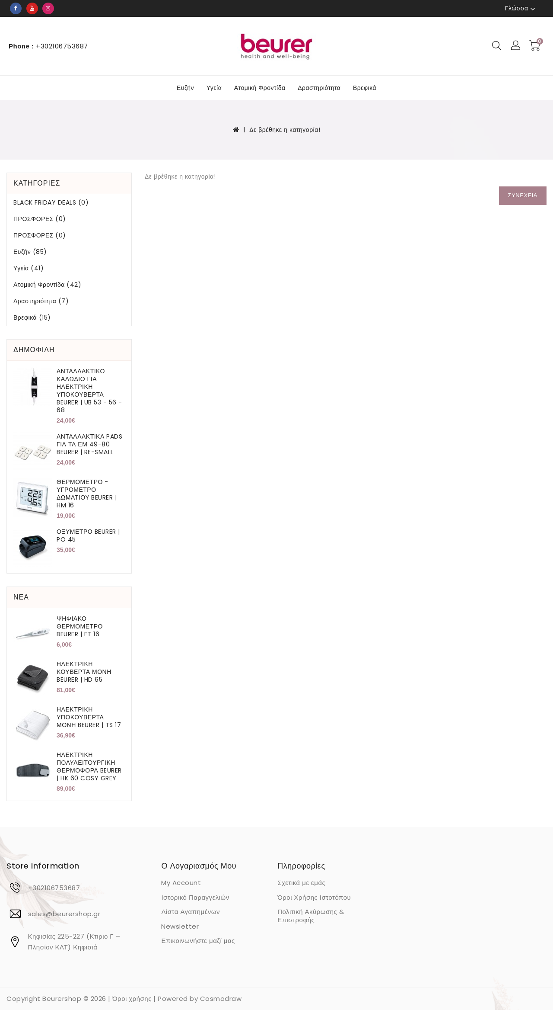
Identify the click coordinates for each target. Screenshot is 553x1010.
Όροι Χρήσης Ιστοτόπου (314, 897)
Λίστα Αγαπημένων (190, 911)
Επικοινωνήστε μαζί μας (198, 940)
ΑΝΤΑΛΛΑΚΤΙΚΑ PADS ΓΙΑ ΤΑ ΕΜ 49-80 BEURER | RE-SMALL (89, 444)
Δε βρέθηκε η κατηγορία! (284, 129)
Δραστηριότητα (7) (41, 301)
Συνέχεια (522, 195)
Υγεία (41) (28, 268)
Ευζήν (185, 87)
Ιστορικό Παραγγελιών (195, 897)
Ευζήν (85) (30, 251)
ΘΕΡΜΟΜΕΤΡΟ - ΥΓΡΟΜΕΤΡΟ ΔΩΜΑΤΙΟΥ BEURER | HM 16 (87, 494)
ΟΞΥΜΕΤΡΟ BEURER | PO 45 (88, 535)
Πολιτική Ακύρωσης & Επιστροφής (310, 915)
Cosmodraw (221, 998)
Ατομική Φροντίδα (260, 87)
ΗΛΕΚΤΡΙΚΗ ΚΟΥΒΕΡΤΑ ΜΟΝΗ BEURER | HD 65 (84, 672)
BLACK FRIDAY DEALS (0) (51, 202)
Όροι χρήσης (132, 998)
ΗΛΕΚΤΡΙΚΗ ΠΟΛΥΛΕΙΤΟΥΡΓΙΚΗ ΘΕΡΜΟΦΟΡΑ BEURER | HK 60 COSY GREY (89, 766)
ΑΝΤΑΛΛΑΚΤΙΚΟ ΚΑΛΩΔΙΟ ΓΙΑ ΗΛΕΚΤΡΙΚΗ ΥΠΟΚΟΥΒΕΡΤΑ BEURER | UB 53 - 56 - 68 (89, 390)
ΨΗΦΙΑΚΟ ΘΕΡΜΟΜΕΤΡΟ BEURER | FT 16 (80, 626)
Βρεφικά (364, 87)
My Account (181, 882)
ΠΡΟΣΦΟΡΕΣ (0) (39, 219)
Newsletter (180, 926)
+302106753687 (54, 887)
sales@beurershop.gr (64, 913)
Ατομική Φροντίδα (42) (47, 284)
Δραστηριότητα (319, 87)
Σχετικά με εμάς (301, 882)
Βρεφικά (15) (32, 317)
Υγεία (214, 87)
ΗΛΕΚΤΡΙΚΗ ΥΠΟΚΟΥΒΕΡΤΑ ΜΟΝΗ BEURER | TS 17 (89, 717)
